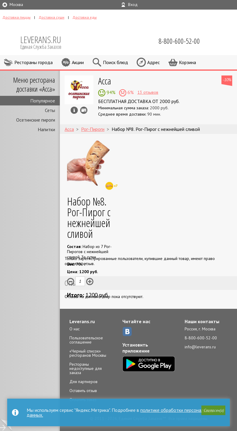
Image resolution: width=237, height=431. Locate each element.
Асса (104, 80)
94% (110, 92)
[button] (213, 410)
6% (130, 92)
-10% (227, 79)
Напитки (46, 129)
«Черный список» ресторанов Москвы (87, 353)
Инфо (74, 110)
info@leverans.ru (200, 347)
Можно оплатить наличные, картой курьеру (83, 110)
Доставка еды (84, 17)
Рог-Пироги (92, 129)
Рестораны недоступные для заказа (85, 368)
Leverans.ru (82, 321)
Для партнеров (83, 381)
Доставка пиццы (16, 17)
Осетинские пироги (35, 120)
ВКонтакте (127, 331)
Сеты (50, 110)
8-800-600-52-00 (201, 338)
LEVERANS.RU (44, 42)
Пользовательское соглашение (86, 340)
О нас (74, 329)
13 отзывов (147, 92)
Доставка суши (51, 17)
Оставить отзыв (83, 390)
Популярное (42, 101)
